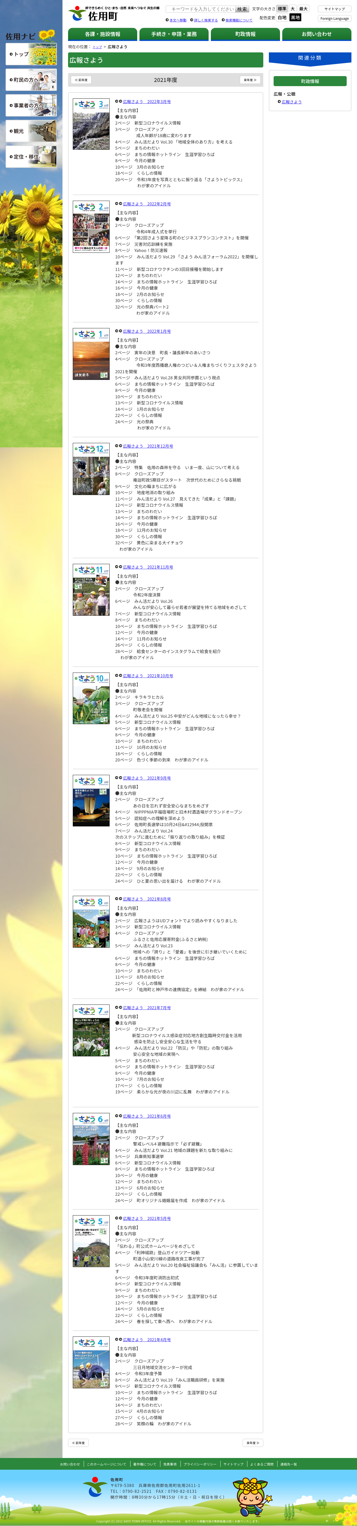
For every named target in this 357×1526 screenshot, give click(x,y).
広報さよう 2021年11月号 (149, 567)
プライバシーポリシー (202, 1464)
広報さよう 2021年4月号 (148, 1340)
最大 (303, 8)
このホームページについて (98, 1464)
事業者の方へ (31, 105)
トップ (98, 46)
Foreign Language (334, 18)
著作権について (141, 1464)
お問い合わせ (317, 33)
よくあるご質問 (271, 1464)
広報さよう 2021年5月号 (148, 1218)
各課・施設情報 (102, 33)
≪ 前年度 (83, 79)
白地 (282, 17)
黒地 (295, 17)
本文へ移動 (178, 20)
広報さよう (292, 102)
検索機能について (239, 20)
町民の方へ (31, 80)
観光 (31, 131)
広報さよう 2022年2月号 (148, 204)
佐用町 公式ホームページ (114, 14)
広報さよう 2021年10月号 (149, 676)
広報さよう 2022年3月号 (148, 102)
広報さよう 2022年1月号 (148, 331)
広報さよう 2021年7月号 (148, 1008)
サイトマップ (335, 8)
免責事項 (169, 1464)
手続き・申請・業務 (174, 33)
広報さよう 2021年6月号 (148, 1116)
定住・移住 (31, 156)
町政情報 (245, 33)
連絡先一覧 (301, 1464)
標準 (282, 8)
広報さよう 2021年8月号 (148, 899)
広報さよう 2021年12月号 (149, 446)
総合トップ (31, 54)
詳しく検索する (206, 20)
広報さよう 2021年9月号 (148, 778)
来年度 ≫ (249, 79)
